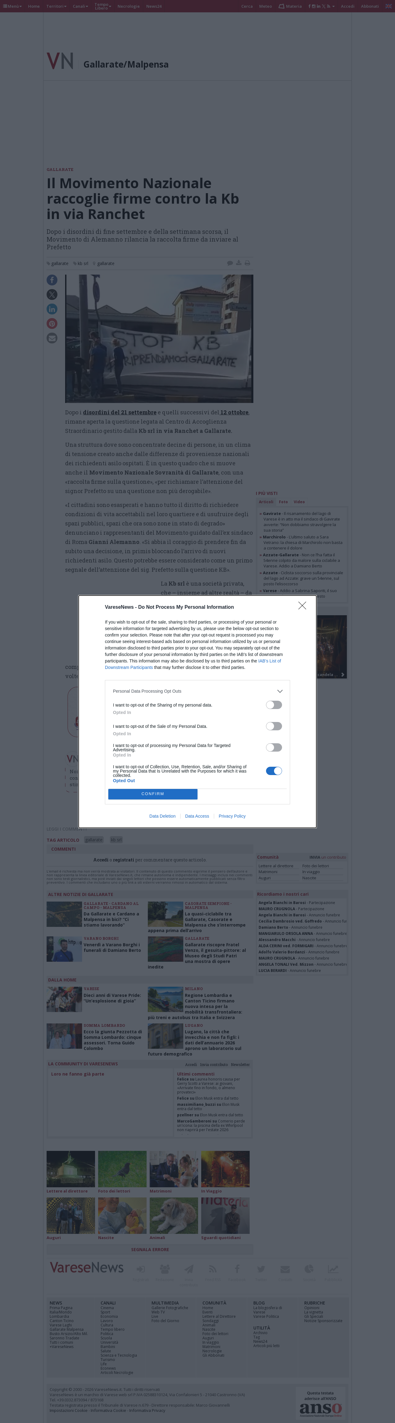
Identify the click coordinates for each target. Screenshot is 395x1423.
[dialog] (197, 711)
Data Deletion (162, 816)
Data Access (197, 816)
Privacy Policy (232, 816)
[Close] (304, 607)
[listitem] (197, 691)
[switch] (274, 705)
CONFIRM (152, 794)
